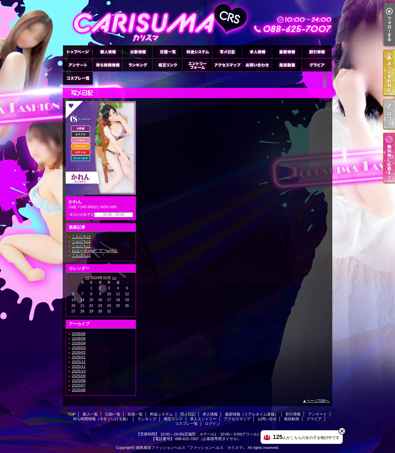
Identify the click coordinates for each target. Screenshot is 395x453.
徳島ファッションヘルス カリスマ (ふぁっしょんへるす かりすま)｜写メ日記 (197, 22)
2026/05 (79, 338)
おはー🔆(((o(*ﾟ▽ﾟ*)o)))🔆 (95, 251)
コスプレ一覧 (77, 78)
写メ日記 (227, 51)
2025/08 (79, 380)
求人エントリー (197, 65)
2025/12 (79, 362)
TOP (77, 51)
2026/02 (79, 352)
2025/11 (79, 366)
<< (87, 278)
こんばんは (81, 255)
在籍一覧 (167, 51)
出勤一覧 (137, 51)
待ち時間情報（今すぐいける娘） (107, 65)
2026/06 (79, 333)
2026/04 (79, 343)
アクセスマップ (227, 65)
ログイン (212, 423)
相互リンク (167, 65)
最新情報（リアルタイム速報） (287, 51)
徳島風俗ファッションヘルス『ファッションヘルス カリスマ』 (191, 447)
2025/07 (79, 385)
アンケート (77, 65)
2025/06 (79, 390)
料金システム (197, 51)
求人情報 (257, 51)
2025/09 (79, 376)
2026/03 (79, 348)
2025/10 (79, 371)
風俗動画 (287, 65)
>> (114, 278)
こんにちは (81, 237)
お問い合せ (257, 65)
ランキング (137, 65)
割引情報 (316, 51)
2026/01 (79, 357)
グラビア (316, 65)
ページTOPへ (318, 401)
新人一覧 (107, 51)
